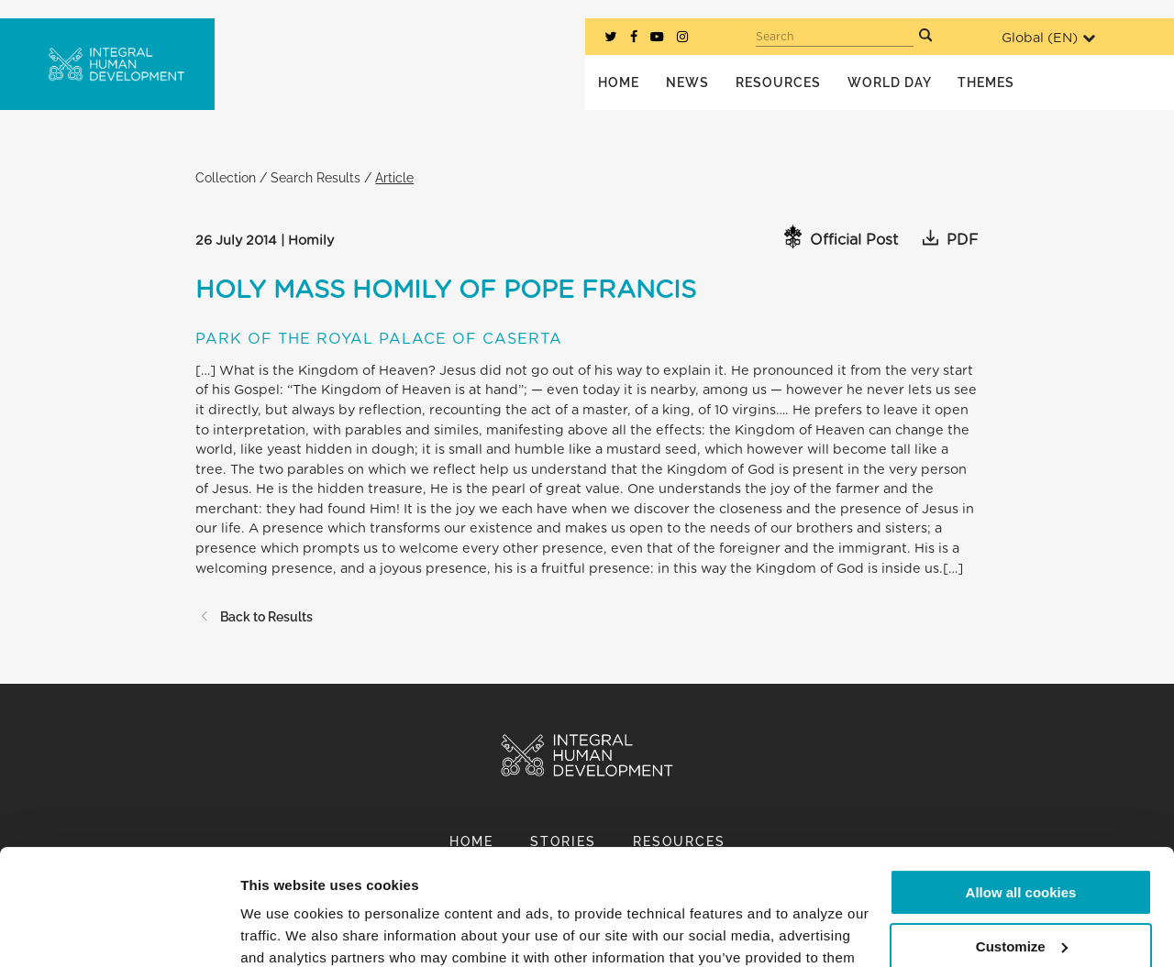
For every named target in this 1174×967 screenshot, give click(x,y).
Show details (283, 931)
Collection (225, 177)
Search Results (315, 177)
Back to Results (254, 616)
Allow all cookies (1021, 793)
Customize (1022, 846)
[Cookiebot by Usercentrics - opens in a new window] (119, 931)
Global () (1048, 38)
